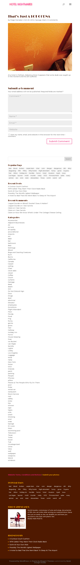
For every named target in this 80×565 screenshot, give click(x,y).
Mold (10, 357)
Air (9, 225)
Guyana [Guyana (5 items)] (66, 171)
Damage (11, 282)
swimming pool (14, 431)
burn (10, 255)
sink (9, 412)
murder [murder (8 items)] (33, 175)
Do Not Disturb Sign (16, 291)
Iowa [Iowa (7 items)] (63, 173)
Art (9, 236)
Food (10, 316)
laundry (11, 346)
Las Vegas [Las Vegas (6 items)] (12, 175)
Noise (10, 364)
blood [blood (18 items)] (15, 168)
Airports (11, 234)
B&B (9, 239)
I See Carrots (28, 206)
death (10, 287)
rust (9, 396)
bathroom (12, 243)
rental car (12, 389)
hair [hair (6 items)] (10, 173)
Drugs (10, 296)
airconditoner (13, 232)
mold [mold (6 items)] (26, 175)
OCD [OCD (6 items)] (45, 175)
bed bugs (11, 248)
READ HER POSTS (35, 519)
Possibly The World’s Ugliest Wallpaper (23, 193)
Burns (10, 257)
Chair (10, 268)
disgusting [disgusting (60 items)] (12, 171)
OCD (10, 367)
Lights (10, 348)
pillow (10, 380)
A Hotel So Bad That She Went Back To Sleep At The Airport (32, 196)
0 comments (53, 20)
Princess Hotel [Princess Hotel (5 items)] (54, 175)
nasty (10, 360)
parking (11, 373)
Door (10, 294)
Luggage (11, 355)
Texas (10, 435)
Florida (10, 314)
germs (10, 323)
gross (10, 326)
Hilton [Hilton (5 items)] (15, 173)
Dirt (9, 289)
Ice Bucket (12, 342)
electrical (11, 300)
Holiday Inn (12, 332)
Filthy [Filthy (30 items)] (25, 171)
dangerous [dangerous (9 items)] (57, 168)
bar (9, 241)
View (10, 449)
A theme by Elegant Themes (42, 561)
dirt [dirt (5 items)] (64, 168)
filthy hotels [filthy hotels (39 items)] (33, 171)
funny (10, 321)
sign (9, 408)
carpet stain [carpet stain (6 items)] (30, 168)
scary (10, 401)
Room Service (13, 394)
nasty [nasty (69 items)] (39, 175)
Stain (44, 20)
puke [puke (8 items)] (62, 175)
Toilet (10, 437)
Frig (9, 319)
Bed (9, 246)
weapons (11, 456)
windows (11, 460)
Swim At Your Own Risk (17, 191)
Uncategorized (14, 444)
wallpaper (12, 453)
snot (10, 419)
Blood (10, 250)
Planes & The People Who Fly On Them (24, 383)
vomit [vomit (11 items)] (49, 178)
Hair (9, 328)
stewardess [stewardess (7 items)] (34, 178)
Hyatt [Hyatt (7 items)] (58, 173)
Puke (10, 387)
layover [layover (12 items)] (20, 175)
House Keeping (14, 337)
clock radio (12, 271)
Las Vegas (12, 344)
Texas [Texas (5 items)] (42, 178)
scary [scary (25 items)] (68, 175)
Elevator (11, 303)
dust (9, 298)
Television (12, 433)
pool (9, 385)
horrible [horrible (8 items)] (31, 173)
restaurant (12, 392)
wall (9, 451)
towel (10, 440)
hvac (10, 339)
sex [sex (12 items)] (17, 178)
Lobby (10, 351)
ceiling (10, 266)
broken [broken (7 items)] (21, 168)
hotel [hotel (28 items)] (44, 173)
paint (10, 371)
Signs (10, 410)
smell (10, 415)
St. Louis (11, 426)
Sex (9, 403)
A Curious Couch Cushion (18, 186)
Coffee (10, 275)
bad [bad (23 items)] (10, 168)
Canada (11, 262)
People (11, 376)
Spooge (38, 20)
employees (12, 305)
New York (12, 362)
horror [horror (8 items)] (38, 173)
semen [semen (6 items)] (11, 178)
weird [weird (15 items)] (55, 178)
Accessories (12, 220)
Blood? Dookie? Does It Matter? (35, 203)
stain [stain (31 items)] (27, 178)
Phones (11, 378)
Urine (10, 447)
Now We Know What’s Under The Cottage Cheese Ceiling (38, 213)
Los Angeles (13, 353)
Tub (9, 442)
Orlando (11, 369)
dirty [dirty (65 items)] (69, 168)
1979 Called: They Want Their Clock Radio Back (26, 189)
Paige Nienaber (16, 20)
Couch (10, 278)
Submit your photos (51, 475)
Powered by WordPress (19, 561)
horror (10, 335)
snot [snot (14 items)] (21, 178)
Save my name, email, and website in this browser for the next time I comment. (36, 135)
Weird (10, 458)
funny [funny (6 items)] (53, 171)
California (11, 259)
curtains (11, 280)
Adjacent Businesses (16, 223)
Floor (10, 312)
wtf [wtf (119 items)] (60, 178)
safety (10, 399)
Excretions (12, 307)
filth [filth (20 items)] (19, 171)
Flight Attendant (14, 310)
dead (10, 284)
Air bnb (11, 227)
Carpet (10, 264)
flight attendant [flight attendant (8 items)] (44, 171)
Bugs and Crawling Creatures (19, 252)
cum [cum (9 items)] (43, 168)
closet (10, 273)
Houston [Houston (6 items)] (51, 173)
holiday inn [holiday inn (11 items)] (23, 173)
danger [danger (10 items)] (49, 168)
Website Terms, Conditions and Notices (24, 475)
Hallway (11, 330)
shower (11, 405)
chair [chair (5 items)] (37, 168)
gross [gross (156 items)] (59, 171)
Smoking (11, 417)
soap (10, 421)
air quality (12, 230)
